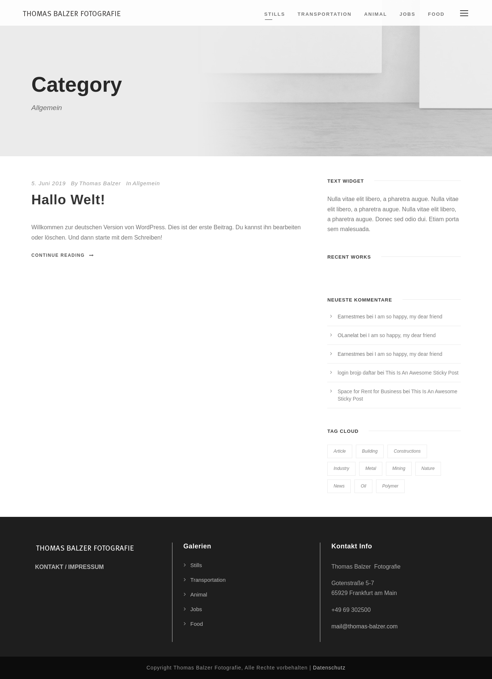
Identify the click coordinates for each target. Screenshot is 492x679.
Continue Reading (63, 255)
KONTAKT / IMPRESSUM (69, 567)
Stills (274, 14)
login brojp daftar (357, 373)
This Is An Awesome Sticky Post (422, 373)
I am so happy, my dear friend (408, 317)
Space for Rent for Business (369, 391)
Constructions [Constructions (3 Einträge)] (407, 451)
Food (436, 14)
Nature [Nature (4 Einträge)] (428, 468)
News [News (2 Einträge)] (339, 486)
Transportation (324, 14)
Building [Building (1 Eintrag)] (370, 451)
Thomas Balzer (100, 183)
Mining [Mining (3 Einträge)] (398, 468)
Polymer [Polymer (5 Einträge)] (390, 486)
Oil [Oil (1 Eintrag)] (363, 486)
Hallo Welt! (69, 199)
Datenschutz (329, 668)
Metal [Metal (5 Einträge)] (370, 468)
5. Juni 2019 (49, 183)
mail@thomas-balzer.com (364, 626)
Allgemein (146, 183)
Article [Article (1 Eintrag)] (340, 451)
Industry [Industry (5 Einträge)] (341, 468)
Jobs (407, 14)
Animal (375, 14)
